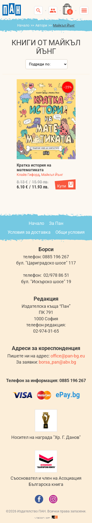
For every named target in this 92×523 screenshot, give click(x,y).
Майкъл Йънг (52, 175)
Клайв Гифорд (28, 175)
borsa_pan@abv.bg (57, 362)
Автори (41, 25)
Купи (61, 186)
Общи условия (70, 232)
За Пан (56, 223)
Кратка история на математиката (34, 167)
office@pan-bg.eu (68, 355)
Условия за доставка (29, 232)
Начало (23, 25)
